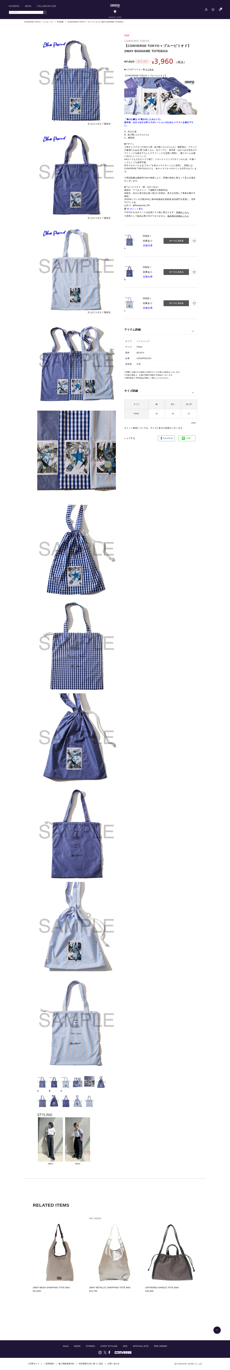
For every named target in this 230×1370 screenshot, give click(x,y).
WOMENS (14, 6)
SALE (66, 1346)
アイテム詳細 (132, 329)
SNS (125, 1346)
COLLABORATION (46, 6)
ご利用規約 (49, 1364)
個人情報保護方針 (66, 1364)
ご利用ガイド (33, 1364)
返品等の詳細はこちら (178, 216)
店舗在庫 (148, 245)
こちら (150, 69)
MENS (28, 6)
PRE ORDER (160, 1346)
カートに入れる (176, 241)
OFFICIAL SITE (141, 1346)
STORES (90, 1346)
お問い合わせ (114, 1364)
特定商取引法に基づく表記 (91, 1364)
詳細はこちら (182, 212)
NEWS (77, 1346)
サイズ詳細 (131, 390)
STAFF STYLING (108, 1346)
